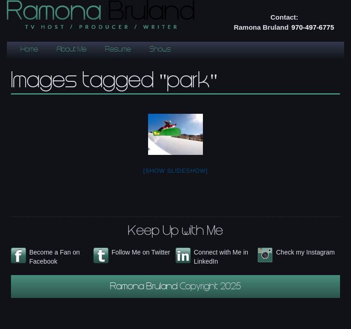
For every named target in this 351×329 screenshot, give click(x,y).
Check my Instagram (305, 252)
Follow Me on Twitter (141, 252)
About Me (71, 50)
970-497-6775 (313, 27)
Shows (160, 50)
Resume (118, 50)
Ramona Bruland (145, 287)
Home (29, 50)
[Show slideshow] (175, 170)
